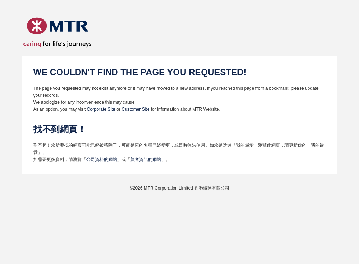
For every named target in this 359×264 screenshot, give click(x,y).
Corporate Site (102, 109)
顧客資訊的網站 (145, 159)
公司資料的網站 (101, 159)
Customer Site (135, 109)
